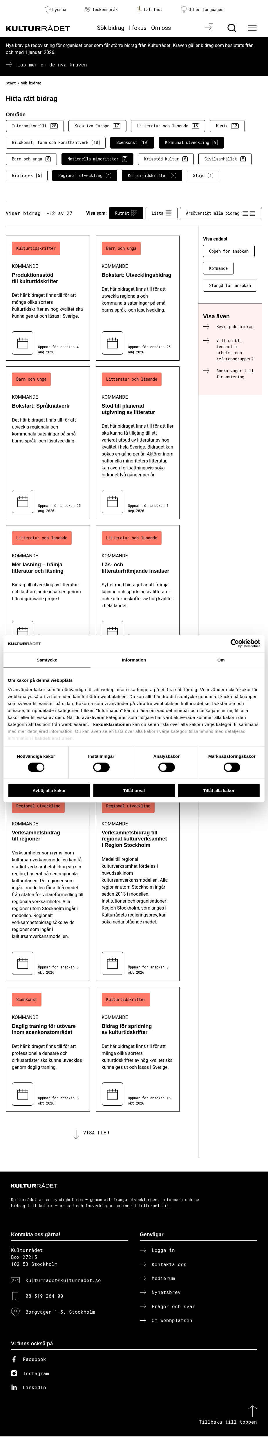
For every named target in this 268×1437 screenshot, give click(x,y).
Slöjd (203, 175)
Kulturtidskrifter (152, 175)
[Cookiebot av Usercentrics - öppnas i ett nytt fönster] (234, 643)
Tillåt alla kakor (218, 790)
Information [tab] (134, 659)
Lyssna (55, 9)
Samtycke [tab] (47, 659)
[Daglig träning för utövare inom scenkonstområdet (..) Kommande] (48, 1049)
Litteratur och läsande (168, 126)
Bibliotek (26, 175)
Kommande (218, 268)
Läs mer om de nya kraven (52, 65)
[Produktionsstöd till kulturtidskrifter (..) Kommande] (48, 298)
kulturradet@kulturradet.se (63, 1281)
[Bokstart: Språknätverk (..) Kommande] (48, 442)
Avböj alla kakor (49, 790)
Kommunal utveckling (191, 142)
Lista (161, 213)
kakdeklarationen (112, 724)
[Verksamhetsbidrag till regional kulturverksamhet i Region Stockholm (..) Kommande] (138, 887)
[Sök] (232, 27)
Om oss (161, 27)
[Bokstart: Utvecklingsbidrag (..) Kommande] (138, 298)
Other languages (202, 9)
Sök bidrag (110, 27)
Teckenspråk (101, 9)
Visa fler (96, 1133)
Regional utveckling (84, 175)
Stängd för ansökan (230, 285)
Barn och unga (31, 159)
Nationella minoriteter (97, 159)
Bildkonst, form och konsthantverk (55, 142)
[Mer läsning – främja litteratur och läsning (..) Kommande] (48, 587)
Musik (227, 126)
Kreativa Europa (97, 126)
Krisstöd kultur (166, 159)
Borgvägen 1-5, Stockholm (60, 1312)
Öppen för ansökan (229, 251)
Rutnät (126, 213)
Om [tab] (220, 659)
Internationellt (35, 126)
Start (11, 83)
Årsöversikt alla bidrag (221, 213)
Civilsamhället (225, 159)
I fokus (137, 27)
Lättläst (149, 9)
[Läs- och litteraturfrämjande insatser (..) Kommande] (138, 587)
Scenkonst (132, 142)
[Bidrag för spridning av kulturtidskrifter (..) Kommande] (138, 1049)
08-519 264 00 (44, 1296)
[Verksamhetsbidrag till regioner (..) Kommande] (48, 887)
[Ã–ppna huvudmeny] (253, 28)
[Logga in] (209, 27)
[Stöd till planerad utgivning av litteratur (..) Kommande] (138, 442)
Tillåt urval (134, 790)
